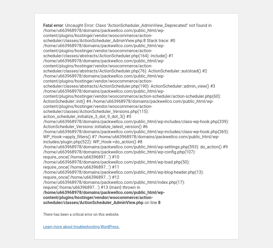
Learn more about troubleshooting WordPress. (81, 227)
